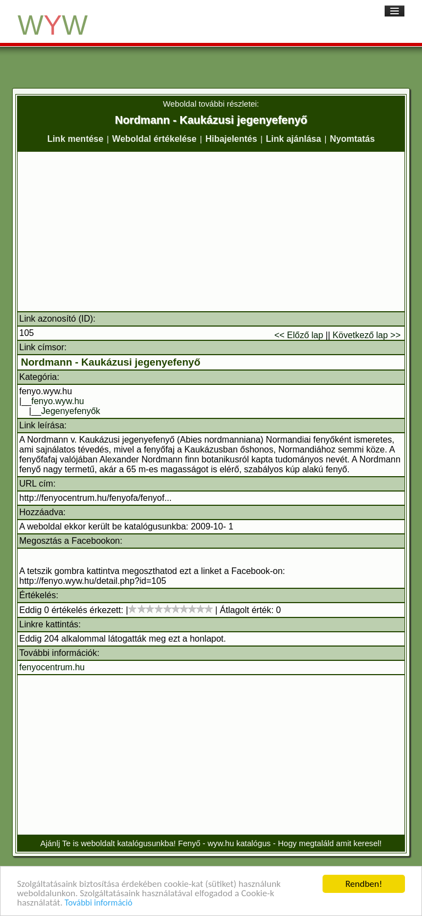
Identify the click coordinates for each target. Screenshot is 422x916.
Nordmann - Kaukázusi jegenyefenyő (111, 362)
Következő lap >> (366, 335)
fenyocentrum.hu (52, 667)
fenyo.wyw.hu (57, 401)
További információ (98, 904)
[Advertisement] (211, 231)
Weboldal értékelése (154, 139)
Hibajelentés (231, 139)
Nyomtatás (352, 139)
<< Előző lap (298, 335)
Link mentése (75, 139)
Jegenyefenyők (71, 411)
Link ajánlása (293, 139)
